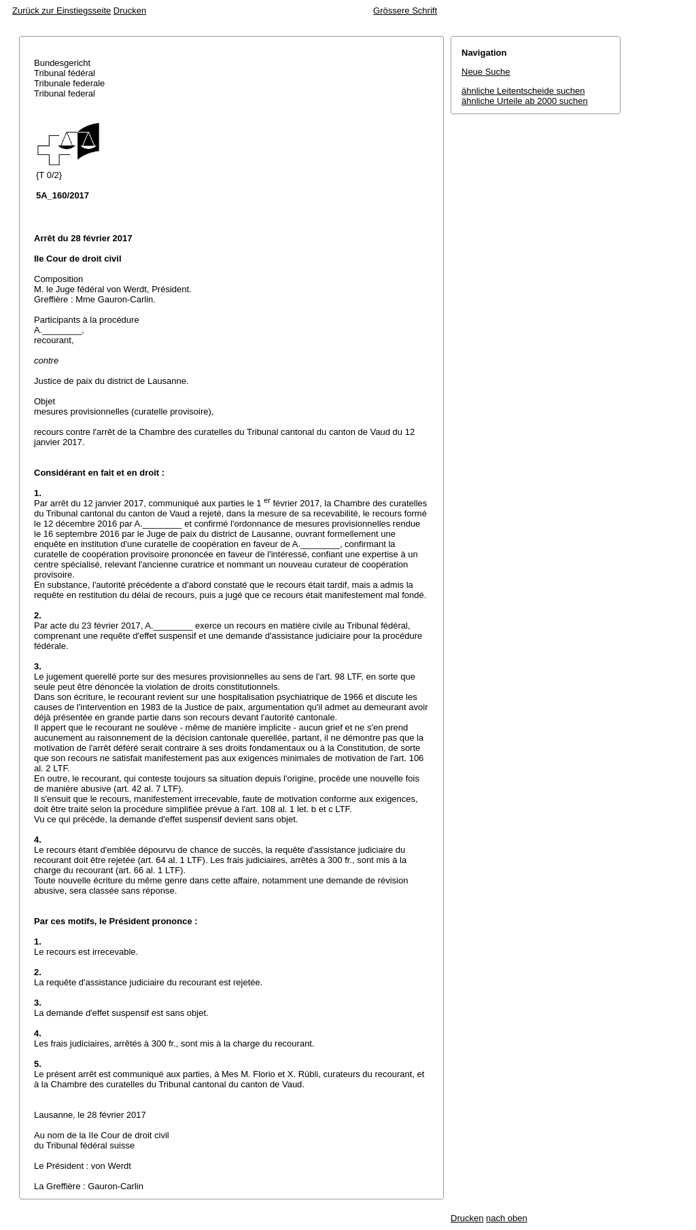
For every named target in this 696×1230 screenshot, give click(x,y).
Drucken (130, 10)
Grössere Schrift (405, 10)
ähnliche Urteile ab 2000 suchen (525, 101)
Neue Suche (486, 72)
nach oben (506, 1218)
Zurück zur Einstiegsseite (61, 10)
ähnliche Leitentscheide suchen (523, 91)
